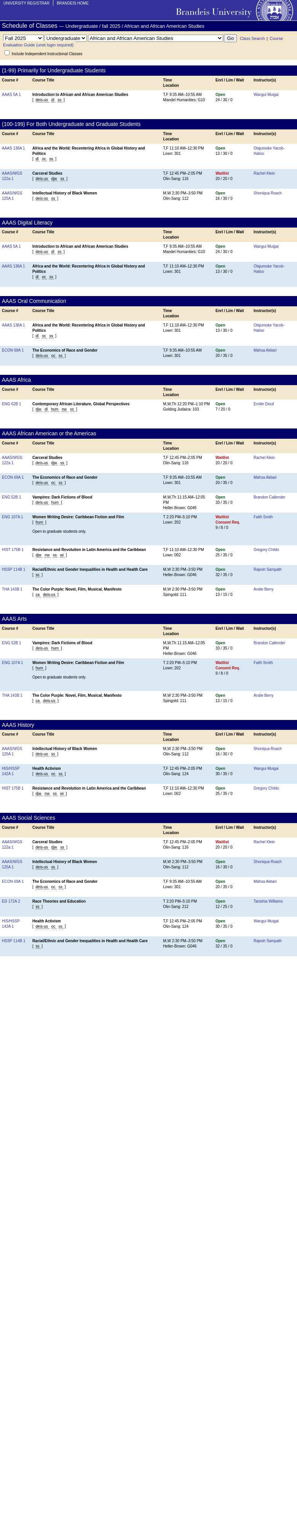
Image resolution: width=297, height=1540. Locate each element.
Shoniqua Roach (268, 193)
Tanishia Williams (268, 901)
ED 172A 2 (11, 901)
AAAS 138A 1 (13, 148)
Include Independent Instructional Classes (47, 54)
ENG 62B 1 (11, 404)
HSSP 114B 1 (14, 569)
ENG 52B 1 (11, 497)
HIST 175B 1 (13, 550)
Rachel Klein (264, 173)
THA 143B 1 (12, 589)
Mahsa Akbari (265, 350)
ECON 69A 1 (13, 350)
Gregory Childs (266, 550)
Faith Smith (263, 517)
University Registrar (26, 3)
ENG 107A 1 (12, 517)
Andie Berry (263, 589)
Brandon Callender (269, 497)
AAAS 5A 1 (11, 94)
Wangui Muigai (266, 94)
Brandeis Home (73, 3)
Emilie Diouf (264, 404)
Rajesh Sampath (268, 569)
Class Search (252, 38)
